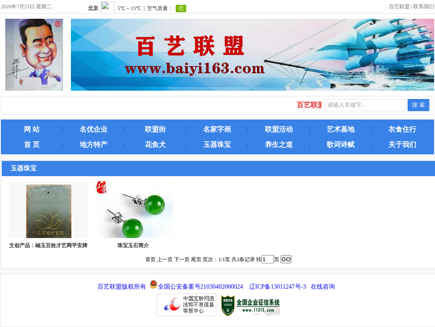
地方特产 (93, 144)
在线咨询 (323, 286)
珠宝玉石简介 (133, 245)
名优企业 (93, 129)
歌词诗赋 (341, 144)
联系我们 (423, 6)
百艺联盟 (399, 6)
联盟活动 (279, 129)
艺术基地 (341, 129)
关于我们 (402, 144)
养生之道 (279, 144)
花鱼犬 (155, 144)
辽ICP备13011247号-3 (277, 286)
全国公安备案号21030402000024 (200, 286)
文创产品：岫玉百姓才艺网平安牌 (48, 245)
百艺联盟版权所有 (121, 286)
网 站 (32, 129)
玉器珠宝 (217, 144)
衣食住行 (402, 129)
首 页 (32, 144)
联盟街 (155, 129)
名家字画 (217, 129)
